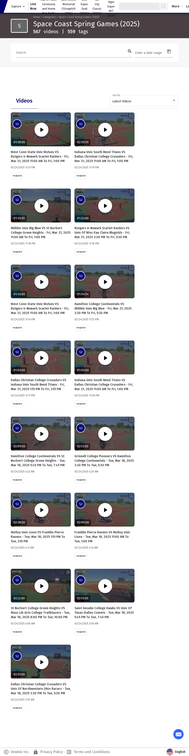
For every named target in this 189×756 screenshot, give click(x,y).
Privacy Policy (48, 752)
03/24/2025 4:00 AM (23, 623)
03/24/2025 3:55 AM (22, 699)
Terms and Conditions (88, 752)
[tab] (24, 101)
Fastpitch (17, 176)
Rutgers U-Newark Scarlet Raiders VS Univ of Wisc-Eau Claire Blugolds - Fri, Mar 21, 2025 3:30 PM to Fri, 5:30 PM (102, 232)
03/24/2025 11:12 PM (86, 319)
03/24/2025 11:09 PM (86, 395)
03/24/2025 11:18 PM (23, 243)
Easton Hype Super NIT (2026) (111, 6)
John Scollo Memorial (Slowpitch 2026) (68, 6)
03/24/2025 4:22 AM (22, 471)
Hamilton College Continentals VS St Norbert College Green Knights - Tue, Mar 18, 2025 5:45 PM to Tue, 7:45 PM (38, 460)
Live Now (33, 6)
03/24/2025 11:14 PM (23, 319)
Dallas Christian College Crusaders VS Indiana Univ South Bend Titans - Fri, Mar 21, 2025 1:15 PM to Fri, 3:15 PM (38, 384)
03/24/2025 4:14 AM (86, 547)
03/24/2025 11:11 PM (23, 395)
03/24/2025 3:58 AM (86, 623)
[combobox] (144, 101)
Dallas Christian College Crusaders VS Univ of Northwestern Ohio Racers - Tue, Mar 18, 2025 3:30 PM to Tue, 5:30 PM (41, 688)
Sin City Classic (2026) (97, 6)
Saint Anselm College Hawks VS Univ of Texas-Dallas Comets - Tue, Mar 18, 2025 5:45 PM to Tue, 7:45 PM (104, 612)
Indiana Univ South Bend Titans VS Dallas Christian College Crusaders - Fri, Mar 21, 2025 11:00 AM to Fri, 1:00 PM (103, 156)
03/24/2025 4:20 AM (86, 471)
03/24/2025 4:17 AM (22, 547)
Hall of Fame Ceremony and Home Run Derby (48, 6)
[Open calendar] (169, 51)
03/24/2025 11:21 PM (23, 167)
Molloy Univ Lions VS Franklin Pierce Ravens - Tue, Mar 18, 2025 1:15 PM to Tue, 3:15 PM (38, 536)
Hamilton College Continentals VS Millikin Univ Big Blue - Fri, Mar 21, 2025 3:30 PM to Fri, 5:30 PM (102, 308)
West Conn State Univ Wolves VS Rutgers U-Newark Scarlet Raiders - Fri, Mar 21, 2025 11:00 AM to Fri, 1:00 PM (40, 156)
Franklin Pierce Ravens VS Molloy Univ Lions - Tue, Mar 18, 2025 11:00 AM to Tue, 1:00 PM (102, 536)
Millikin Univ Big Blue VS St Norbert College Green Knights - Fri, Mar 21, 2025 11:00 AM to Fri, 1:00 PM (40, 232)
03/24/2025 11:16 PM (86, 243)
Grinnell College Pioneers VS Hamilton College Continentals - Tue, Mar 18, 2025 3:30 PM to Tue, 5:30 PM (104, 460)
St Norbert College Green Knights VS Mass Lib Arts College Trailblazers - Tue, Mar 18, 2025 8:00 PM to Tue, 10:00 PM (40, 612)
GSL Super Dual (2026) (84, 6)
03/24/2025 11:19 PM (86, 167)
